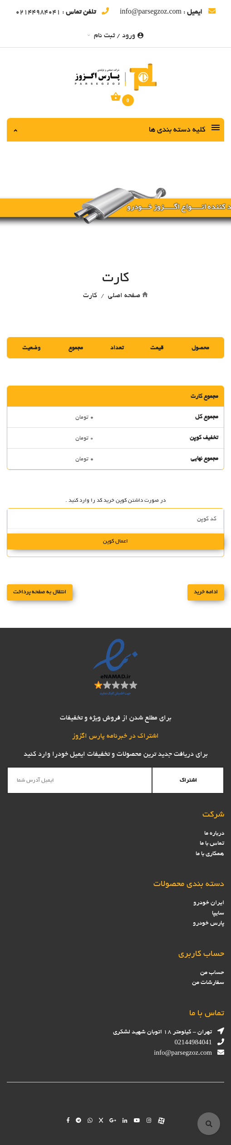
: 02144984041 (62, 11)
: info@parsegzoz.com (168, 11)
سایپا (218, 913)
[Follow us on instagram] (149, 1120)
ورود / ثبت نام (115, 35)
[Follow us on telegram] (78, 1120)
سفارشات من (208, 982)
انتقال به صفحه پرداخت (39, 592)
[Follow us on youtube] (137, 1120)
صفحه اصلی (124, 295)
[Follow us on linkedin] (125, 1120)
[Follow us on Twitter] (101, 1120)
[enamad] (115, 667)
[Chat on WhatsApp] (90, 1120)
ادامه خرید (206, 592)
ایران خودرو (208, 902)
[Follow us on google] (112, 1120)
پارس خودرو (208, 923)
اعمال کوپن (115, 541)
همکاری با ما (210, 853)
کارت (90, 295)
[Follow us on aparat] (161, 1120)
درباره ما (214, 833)
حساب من (212, 972)
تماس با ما (212, 843)
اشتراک (188, 779)
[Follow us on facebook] (68, 1120)
